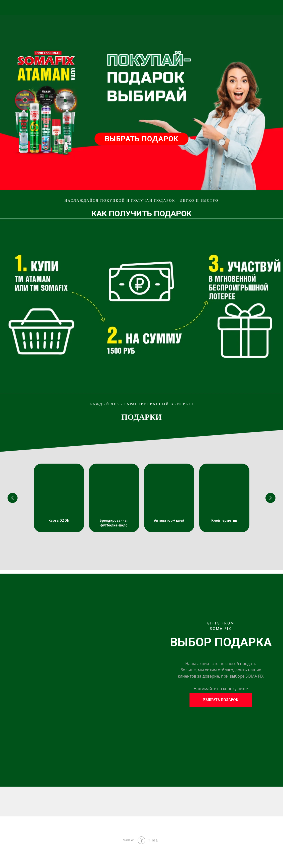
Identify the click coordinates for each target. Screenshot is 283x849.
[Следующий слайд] (270, 498)
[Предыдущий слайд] (13, 498)
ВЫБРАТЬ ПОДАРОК (141, 139)
